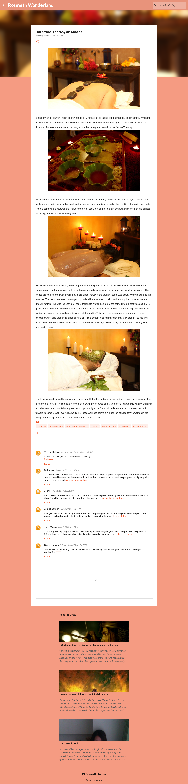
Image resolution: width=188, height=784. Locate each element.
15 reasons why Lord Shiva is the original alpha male (83, 694)
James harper (51, 508)
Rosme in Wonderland (30, 5)
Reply (47, 463)
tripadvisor (124, 426)
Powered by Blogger (94, 774)
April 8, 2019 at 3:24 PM (70, 509)
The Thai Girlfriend (68, 743)
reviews (94, 426)
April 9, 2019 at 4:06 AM (68, 527)
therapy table (119, 516)
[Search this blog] (170, 5)
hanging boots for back (112, 498)
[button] (37, 41)
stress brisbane (124, 534)
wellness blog (140, 426)
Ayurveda (41, 426)
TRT (58, 552)
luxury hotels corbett (77, 426)
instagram (49, 459)
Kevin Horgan (51, 544)
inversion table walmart (76, 480)
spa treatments (109, 426)
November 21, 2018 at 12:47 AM (78, 452)
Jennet (47, 490)
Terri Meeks (50, 526)
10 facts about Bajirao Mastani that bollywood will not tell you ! (89, 645)
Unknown (49, 470)
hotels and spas (56, 426)
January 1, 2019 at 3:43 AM (67, 470)
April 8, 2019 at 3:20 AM (63, 491)
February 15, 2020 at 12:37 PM (73, 545)
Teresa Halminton (53, 452)
